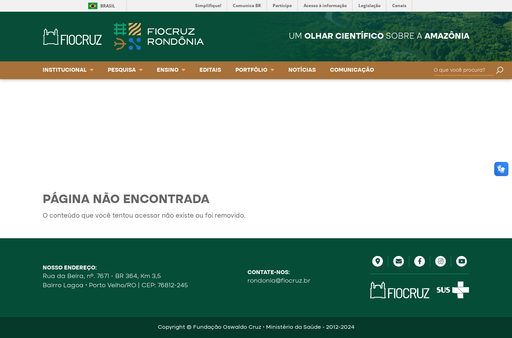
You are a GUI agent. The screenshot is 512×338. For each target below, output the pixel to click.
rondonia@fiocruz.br (278, 281)
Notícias (302, 70)
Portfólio (254, 70)
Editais (210, 70)
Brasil (107, 6)
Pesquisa (125, 70)
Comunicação (352, 70)
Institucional (68, 70)
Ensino (171, 70)
